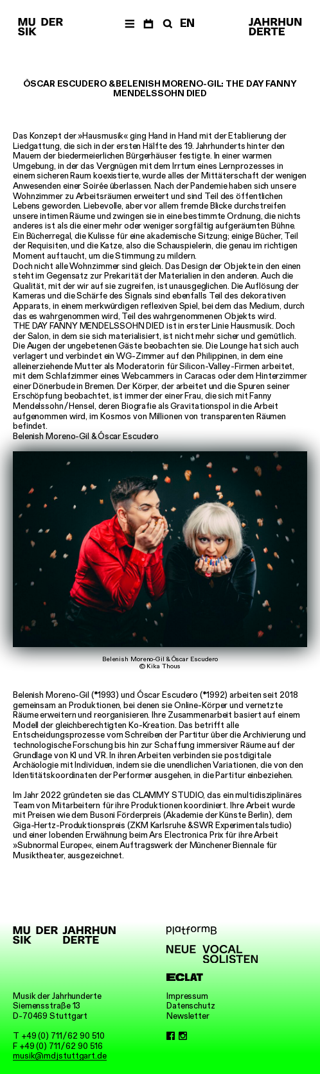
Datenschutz (190, 1005)
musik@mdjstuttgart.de (60, 1056)
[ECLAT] (212, 977)
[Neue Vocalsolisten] (212, 954)
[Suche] (166, 23)
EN (187, 23)
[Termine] (148, 23)
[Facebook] (170, 1036)
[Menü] (129, 23)
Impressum (187, 996)
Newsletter (187, 1016)
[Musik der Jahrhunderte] (40, 27)
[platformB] (212, 930)
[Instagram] (183, 1036)
